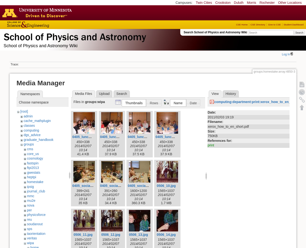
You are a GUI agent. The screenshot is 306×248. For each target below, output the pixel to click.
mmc (30, 196)
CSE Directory (258, 24)
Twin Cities (204, 3)
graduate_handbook (39, 140)
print (211, 145)
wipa (30, 243)
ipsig (30, 187)
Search (299, 32)
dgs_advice (32, 135)
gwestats (33, 172)
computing (31, 130)
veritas (32, 238)
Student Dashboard (294, 24)
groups (29, 144)
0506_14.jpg (166, 234)
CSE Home (241, 24)
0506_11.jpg (83, 234)
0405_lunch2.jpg (113, 137)
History (230, 94)
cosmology (35, 158)
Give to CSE (274, 24)
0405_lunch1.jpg (85, 137)
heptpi (31, 177)
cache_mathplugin (37, 121)
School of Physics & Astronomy (74, 36)
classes (29, 125)
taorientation (36, 234)
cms (30, 149)
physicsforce (36, 215)
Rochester (267, 3)
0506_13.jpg (138, 234)
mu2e (31, 200)
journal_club (36, 191)
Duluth (238, 3)
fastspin (32, 163)
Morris (251, 3)
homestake (35, 182)
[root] (24, 111)
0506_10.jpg (166, 186)
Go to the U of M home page (38, 12)
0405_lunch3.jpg (141, 137)
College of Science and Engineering (43, 24)
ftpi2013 (33, 168)
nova (30, 205)
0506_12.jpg (110, 234)
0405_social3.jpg (141, 186)
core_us (33, 154)
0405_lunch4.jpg (168, 137)
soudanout (35, 224)
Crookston (223, 3)
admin (28, 116)
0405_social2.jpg (113, 186)
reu (29, 219)
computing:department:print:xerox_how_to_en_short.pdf (259, 102)
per (29, 210)
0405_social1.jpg (85, 186)
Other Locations (290, 3)
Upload (104, 94)
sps (29, 229)
